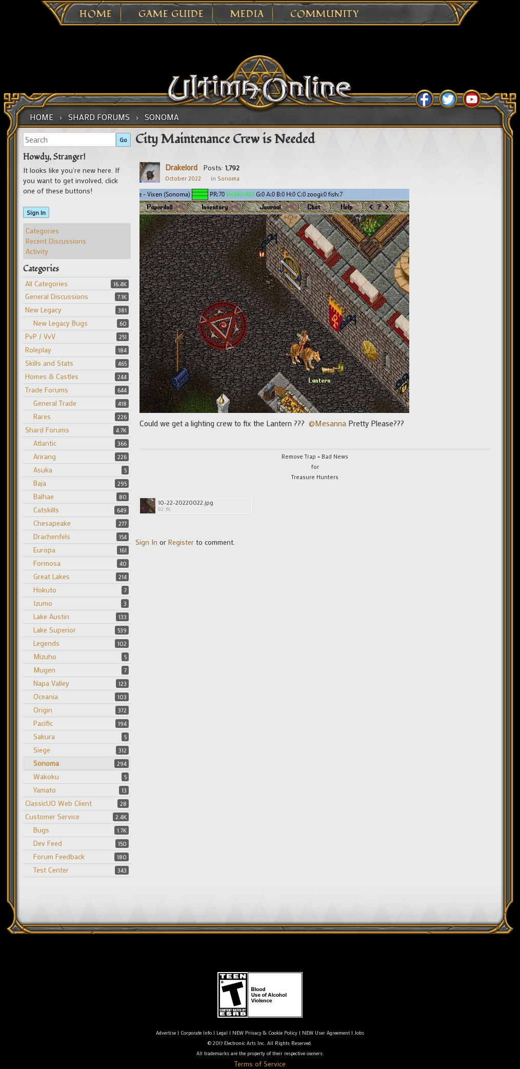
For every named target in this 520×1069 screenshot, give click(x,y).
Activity (37, 251)
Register (181, 542)
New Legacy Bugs (60, 323)
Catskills (46, 509)
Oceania (45, 696)
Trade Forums (46, 389)
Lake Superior (54, 630)
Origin (42, 710)
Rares (42, 416)
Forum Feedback (59, 856)
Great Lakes (51, 576)
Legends (46, 643)
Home (95, 14)
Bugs (41, 830)
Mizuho (44, 656)
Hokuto (44, 590)
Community (324, 14)
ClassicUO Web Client (58, 803)
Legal (222, 1033)
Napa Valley (51, 683)
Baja (39, 483)
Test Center (51, 870)
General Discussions (56, 296)
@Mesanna (327, 423)
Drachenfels (51, 536)
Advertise (166, 1033)
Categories (42, 230)
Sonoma (46, 763)
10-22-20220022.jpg (185, 502)
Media (247, 14)
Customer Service (52, 816)
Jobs (359, 1033)
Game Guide (171, 14)
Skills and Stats (49, 363)
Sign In (36, 212)
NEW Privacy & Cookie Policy (264, 1033)
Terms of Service (260, 1063)
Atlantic (44, 443)
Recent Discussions (56, 241)
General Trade (54, 403)
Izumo (42, 603)
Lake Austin (51, 616)
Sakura (44, 736)
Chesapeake (52, 523)
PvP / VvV (40, 336)
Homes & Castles (51, 376)
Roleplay (38, 349)
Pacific (43, 723)
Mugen (44, 670)
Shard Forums (47, 429)
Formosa (47, 563)
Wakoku (46, 776)
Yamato (44, 790)
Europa (44, 550)
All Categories (46, 283)
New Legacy (43, 309)
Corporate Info (196, 1033)
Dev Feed (47, 843)
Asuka (42, 469)
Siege (41, 750)
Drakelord (181, 167)
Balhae (43, 496)
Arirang (44, 456)
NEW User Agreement (326, 1033)
